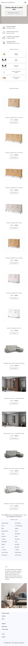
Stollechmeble (18, 552)
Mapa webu (4, 626)
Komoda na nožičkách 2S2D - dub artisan (14, 257)
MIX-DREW (17, 533)
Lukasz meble (5, 552)
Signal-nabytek (5, 523)
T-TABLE (17, 549)
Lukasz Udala (18, 555)
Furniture (4, 539)
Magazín (4, 623)
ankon (3, 525)
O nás (3, 634)
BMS (3, 528)
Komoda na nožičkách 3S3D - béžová (14, 222)
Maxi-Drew (17, 539)
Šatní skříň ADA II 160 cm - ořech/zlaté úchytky (14, 398)
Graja (16, 541)
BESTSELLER (5, 531)
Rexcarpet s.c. (5, 555)
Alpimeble (17, 544)
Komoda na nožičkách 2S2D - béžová (14, 293)
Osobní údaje (5, 629)
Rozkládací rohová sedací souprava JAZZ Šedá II (14, 468)
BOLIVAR (17, 547)
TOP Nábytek (18, 523)
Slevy (3, 618)
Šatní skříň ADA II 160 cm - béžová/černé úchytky (14, 433)
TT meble (4, 549)
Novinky (3, 616)
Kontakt (3, 636)
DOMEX (16, 528)
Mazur (3, 533)
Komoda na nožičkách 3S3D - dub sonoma (14, 152)
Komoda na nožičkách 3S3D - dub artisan (14, 187)
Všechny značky (5, 613)
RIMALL (3, 544)
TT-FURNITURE (18, 525)
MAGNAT (4, 536)
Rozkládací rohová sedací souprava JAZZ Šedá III (14, 363)
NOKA (16, 531)
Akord (16, 536)
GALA (3, 547)
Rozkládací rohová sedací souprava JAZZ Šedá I (14, 503)
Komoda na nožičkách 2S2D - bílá (14, 328)
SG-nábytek (4, 541)
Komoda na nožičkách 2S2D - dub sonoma (14, 117)
